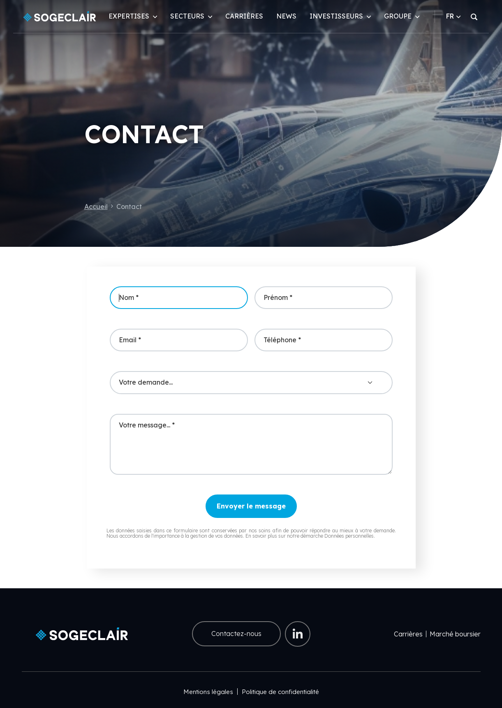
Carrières (244, 16)
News (286, 16)
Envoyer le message (251, 506)
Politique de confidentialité (280, 692)
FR (453, 16)
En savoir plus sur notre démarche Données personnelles (309, 536)
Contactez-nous (236, 633)
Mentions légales (208, 692)
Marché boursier (455, 634)
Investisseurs (336, 16)
